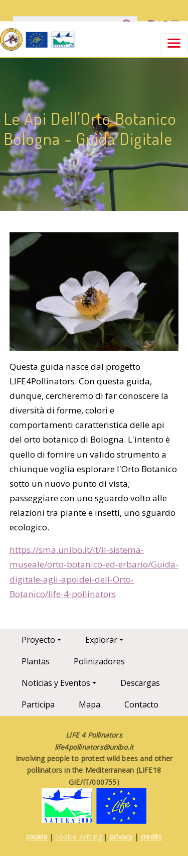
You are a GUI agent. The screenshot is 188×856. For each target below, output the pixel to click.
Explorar (101, 639)
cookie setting (78, 836)
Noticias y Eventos (56, 682)
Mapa (89, 704)
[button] (94, 295)
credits (151, 836)
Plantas (36, 661)
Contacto (141, 704)
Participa (38, 704)
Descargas (140, 682)
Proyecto (38, 639)
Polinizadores (99, 661)
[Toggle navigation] (174, 43)
